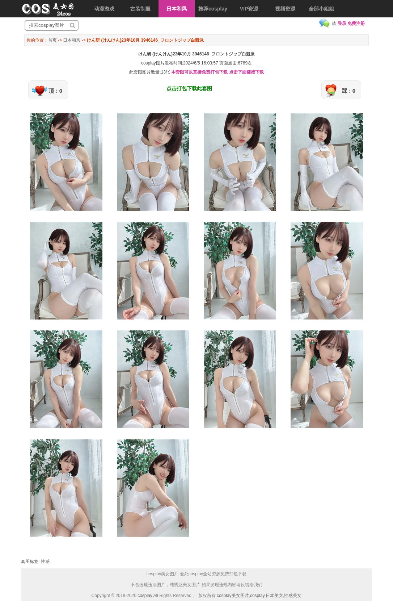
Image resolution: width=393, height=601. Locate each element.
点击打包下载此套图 (189, 88)
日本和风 (176, 9)
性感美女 (292, 595)
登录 (342, 23)
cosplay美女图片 (233, 595)
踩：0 (348, 91)
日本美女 (274, 595)
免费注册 (356, 23)
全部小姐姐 (321, 9)
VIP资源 (249, 9)
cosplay (145, 595)
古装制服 (140, 9)
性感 (45, 561)
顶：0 (55, 91)
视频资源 (285, 9)
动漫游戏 (104, 9)
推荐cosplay (212, 9)
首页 (52, 40)
